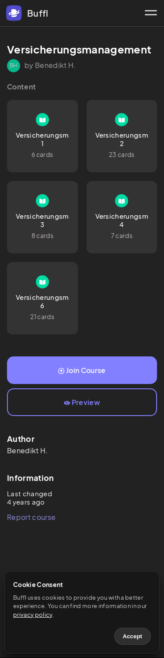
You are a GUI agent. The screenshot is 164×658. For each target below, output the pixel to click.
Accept (132, 636)
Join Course (81, 370)
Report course (31, 517)
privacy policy (32, 614)
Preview (82, 402)
